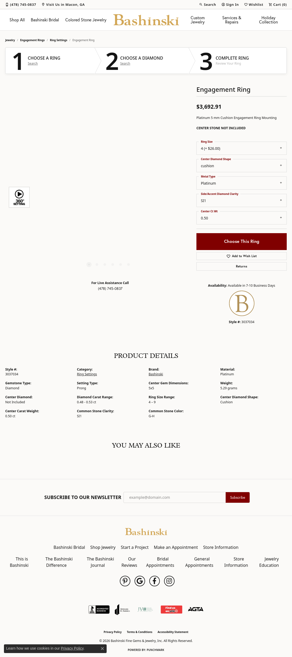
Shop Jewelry (103, 547)
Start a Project (135, 547)
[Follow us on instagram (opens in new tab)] (169, 581)
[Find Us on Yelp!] (171, 609)
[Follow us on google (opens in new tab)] (140, 581)
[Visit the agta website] (196, 609)
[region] (109, 197)
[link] (20, 4)
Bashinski (156, 374)
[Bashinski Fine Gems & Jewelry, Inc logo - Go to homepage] (146, 19)
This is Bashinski (19, 562)
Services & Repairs (231, 20)
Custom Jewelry (198, 20)
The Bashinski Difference (59, 562)
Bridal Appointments (160, 562)
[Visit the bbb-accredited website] (99, 609)
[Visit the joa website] (122, 609)
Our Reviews (129, 562)
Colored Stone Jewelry (85, 19)
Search (33, 63)
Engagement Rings (32, 40)
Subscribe (237, 497)
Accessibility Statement (172, 632)
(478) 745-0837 (110, 288)
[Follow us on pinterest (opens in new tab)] (125, 581)
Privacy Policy (113, 632)
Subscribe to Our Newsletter (82, 497)
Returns (241, 266)
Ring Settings (58, 40)
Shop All (17, 19)
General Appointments (199, 562)
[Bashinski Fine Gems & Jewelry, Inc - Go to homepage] (146, 531)
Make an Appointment (176, 547)
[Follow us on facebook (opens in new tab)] (154, 581)
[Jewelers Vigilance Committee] (145, 609)
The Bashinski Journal (100, 562)
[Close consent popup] (102, 648)
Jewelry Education (269, 562)
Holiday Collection (268, 20)
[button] (207, 4)
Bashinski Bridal (45, 19)
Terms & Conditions (139, 632)
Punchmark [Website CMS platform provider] (155, 650)
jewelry (10, 40)
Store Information (220, 547)
